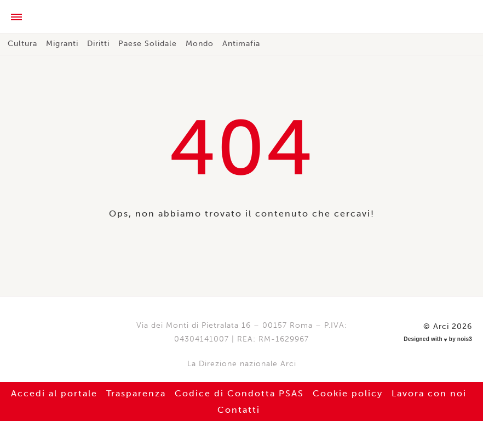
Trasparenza (136, 393)
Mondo (200, 43)
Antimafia (241, 43)
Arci (241, 18)
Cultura (22, 43)
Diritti (98, 43)
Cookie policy (348, 393)
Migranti (62, 43)
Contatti (238, 410)
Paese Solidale (147, 43)
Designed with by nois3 (438, 339)
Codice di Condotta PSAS (239, 393)
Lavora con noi (429, 393)
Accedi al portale (54, 393)
